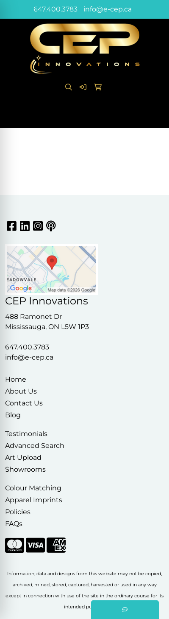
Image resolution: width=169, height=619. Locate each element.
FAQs (13, 524)
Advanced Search (34, 446)
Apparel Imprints (33, 500)
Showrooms (25, 469)
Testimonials (26, 434)
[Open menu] (152, 115)
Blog (13, 415)
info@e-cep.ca (107, 9)
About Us (21, 391)
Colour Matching (33, 488)
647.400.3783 (55, 9)
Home (15, 379)
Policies (17, 512)
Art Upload (23, 457)
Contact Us (24, 403)
